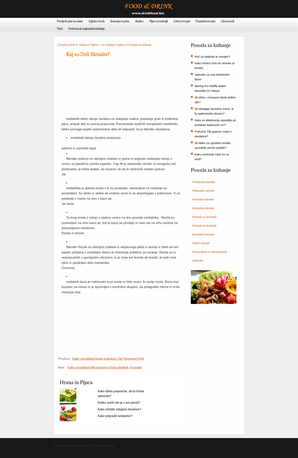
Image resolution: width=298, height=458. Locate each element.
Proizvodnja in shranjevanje (209, 251)
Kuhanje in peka (119, 21)
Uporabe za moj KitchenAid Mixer (212, 77)
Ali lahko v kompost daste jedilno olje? (215, 100)
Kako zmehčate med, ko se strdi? (212, 157)
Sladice (139, 21)
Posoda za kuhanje (140, 44)
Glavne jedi (227, 21)
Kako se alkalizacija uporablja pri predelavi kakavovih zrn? (215, 123)
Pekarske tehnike (203, 199)
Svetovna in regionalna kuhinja (86, 28)
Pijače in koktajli (158, 21)
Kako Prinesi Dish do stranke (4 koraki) (215, 66)
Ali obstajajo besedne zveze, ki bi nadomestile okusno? (214, 111)
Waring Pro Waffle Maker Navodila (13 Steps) (210, 88)
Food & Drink (67, 44)
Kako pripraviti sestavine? (115, 416)
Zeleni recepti (200, 243)
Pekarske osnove (203, 190)
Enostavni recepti (203, 234)
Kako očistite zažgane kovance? (119, 409)
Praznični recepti (205, 21)
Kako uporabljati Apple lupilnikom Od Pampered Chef (108, 358)
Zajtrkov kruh (96, 21)
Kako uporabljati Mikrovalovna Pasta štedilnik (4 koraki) (105, 367)
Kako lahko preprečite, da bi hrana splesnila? (121, 394)
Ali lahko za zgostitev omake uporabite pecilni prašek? (213, 145)
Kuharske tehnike (203, 208)
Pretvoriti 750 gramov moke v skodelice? (213, 134)
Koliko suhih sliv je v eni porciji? (119, 402)
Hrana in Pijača (88, 44)
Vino (60, 28)
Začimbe (197, 260)
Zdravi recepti (182, 21)
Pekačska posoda (203, 182)
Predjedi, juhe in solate (70, 21)
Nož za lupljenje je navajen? (212, 56)
